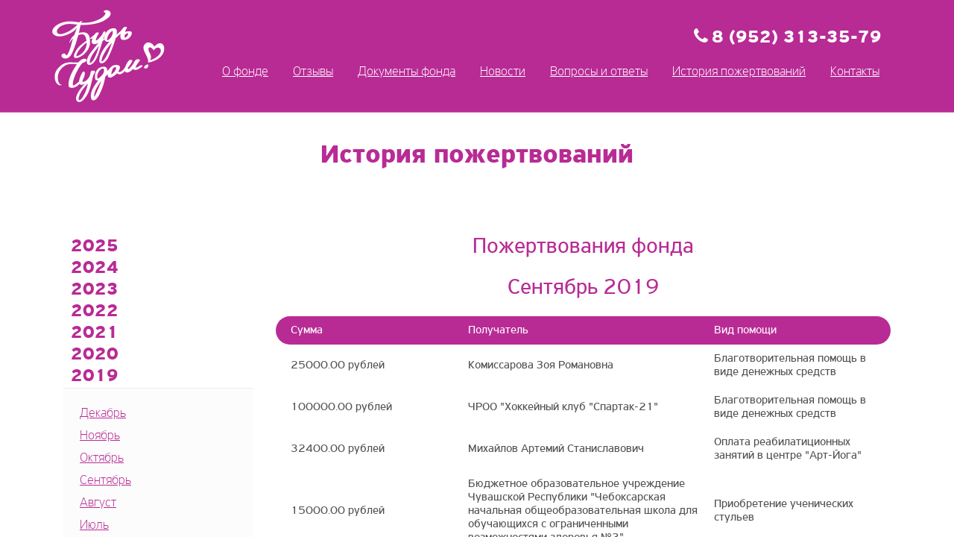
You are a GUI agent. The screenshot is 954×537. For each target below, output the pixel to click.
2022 (95, 312)
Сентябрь (105, 481)
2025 (95, 247)
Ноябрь (100, 436)
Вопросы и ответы (599, 72)
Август (98, 503)
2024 (95, 268)
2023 (95, 290)
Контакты (854, 72)
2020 (95, 355)
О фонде (245, 72)
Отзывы (313, 72)
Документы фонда (406, 72)
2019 (95, 377)
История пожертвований (739, 72)
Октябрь (102, 458)
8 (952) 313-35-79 (797, 38)
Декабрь (103, 413)
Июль (94, 525)
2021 (95, 333)
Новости (502, 72)
